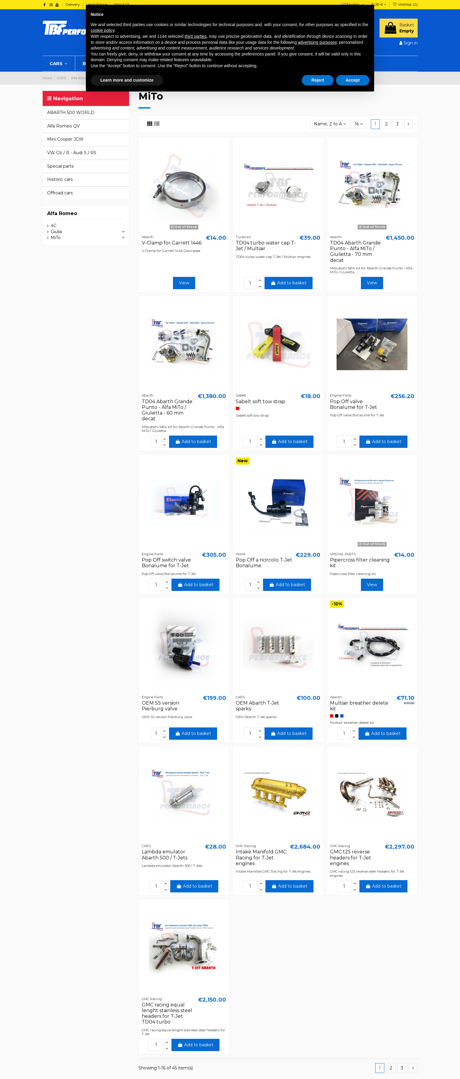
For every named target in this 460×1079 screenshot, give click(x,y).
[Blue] (341, 716)
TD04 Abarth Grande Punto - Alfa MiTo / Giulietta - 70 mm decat (355, 251)
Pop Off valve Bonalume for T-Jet (353, 404)
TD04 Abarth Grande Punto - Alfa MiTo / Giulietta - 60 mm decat (167, 410)
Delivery (73, 4)
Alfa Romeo (62, 213)
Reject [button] (317, 80)
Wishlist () (405, 4)
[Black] (336, 716)
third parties (196, 36)
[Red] (237, 408)
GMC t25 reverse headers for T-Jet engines (350, 857)
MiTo (56, 237)
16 (359, 124)
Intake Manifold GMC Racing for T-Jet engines (261, 857)
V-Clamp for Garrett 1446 (171, 243)
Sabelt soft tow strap (260, 401)
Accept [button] (353, 80)
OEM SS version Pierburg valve (160, 706)
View (184, 283)
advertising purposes (317, 42)
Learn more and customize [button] (126, 80)
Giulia (56, 231)
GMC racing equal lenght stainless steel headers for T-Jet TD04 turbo (167, 1013)
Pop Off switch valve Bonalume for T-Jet (166, 562)
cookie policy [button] (102, 30)
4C (53, 225)
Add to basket (289, 283)
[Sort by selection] (330, 124)
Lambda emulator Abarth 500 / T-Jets (164, 854)
